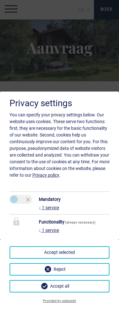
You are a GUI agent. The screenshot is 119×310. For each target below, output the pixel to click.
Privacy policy (45, 175)
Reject (60, 269)
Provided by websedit (59, 301)
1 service (49, 207)
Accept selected (59, 252)
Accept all (59, 286)
